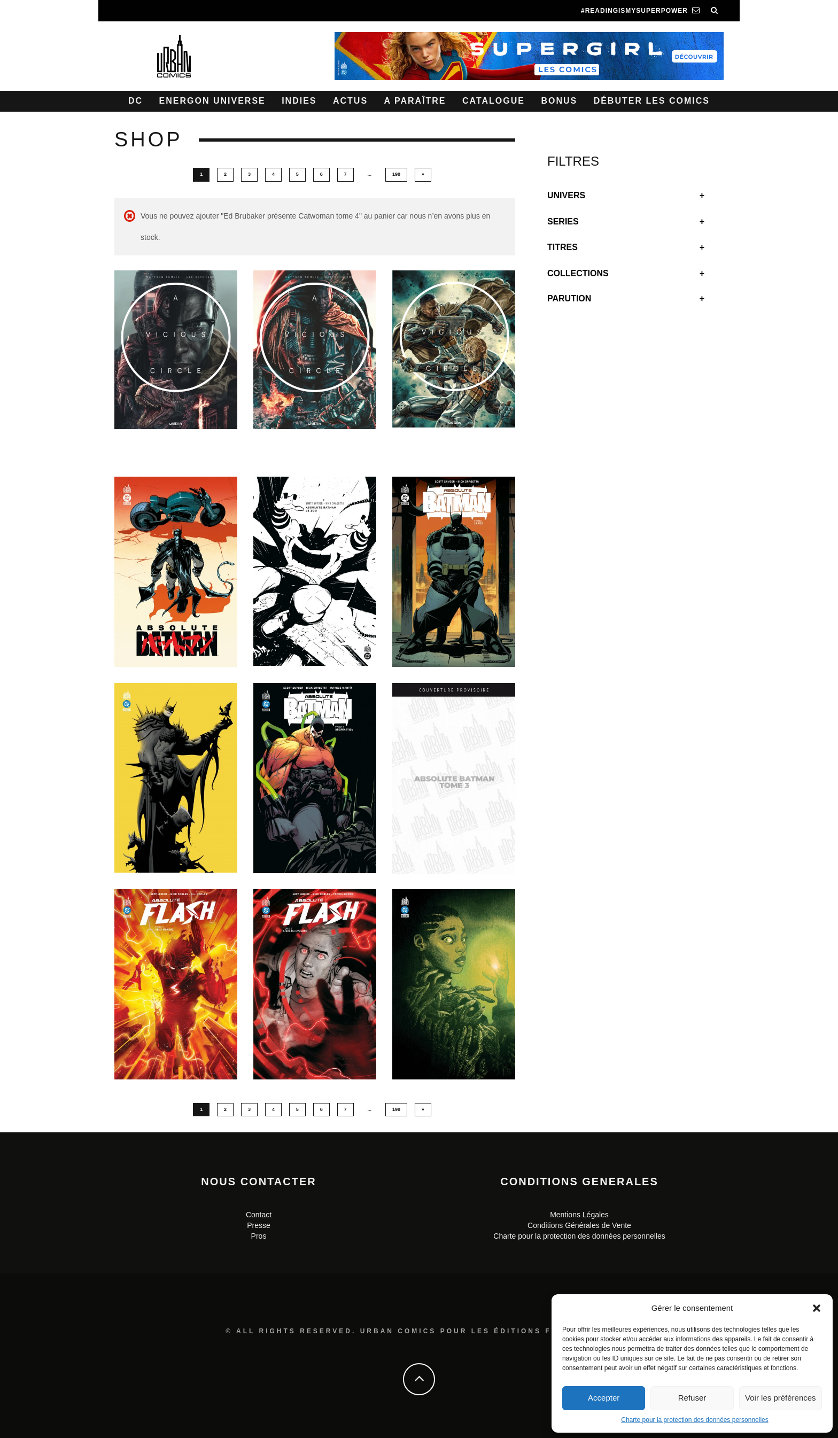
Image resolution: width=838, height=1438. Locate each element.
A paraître (415, 100)
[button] (816, 1308)
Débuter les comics (652, 100)
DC (135, 100)
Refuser (692, 1397)
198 (396, 174)
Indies (299, 100)
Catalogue (493, 100)
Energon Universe (212, 100)
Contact (258, 1214)
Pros (259, 1236)
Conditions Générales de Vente (579, 1225)
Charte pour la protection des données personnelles (695, 1420)
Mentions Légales (579, 1214)
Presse (258, 1225)
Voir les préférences (780, 1397)
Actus (350, 100)
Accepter (603, 1397)
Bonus (559, 100)
